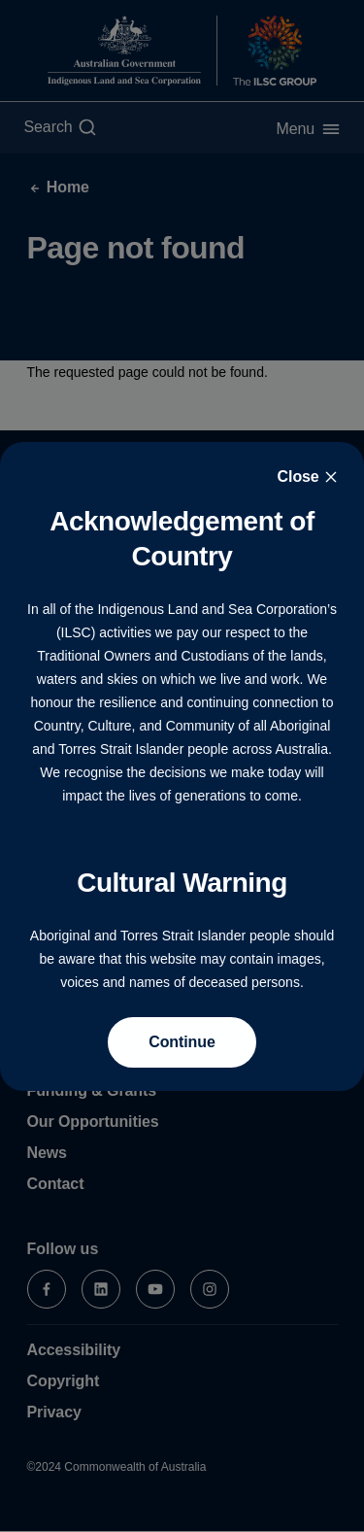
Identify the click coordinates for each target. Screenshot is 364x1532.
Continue (182, 1042)
